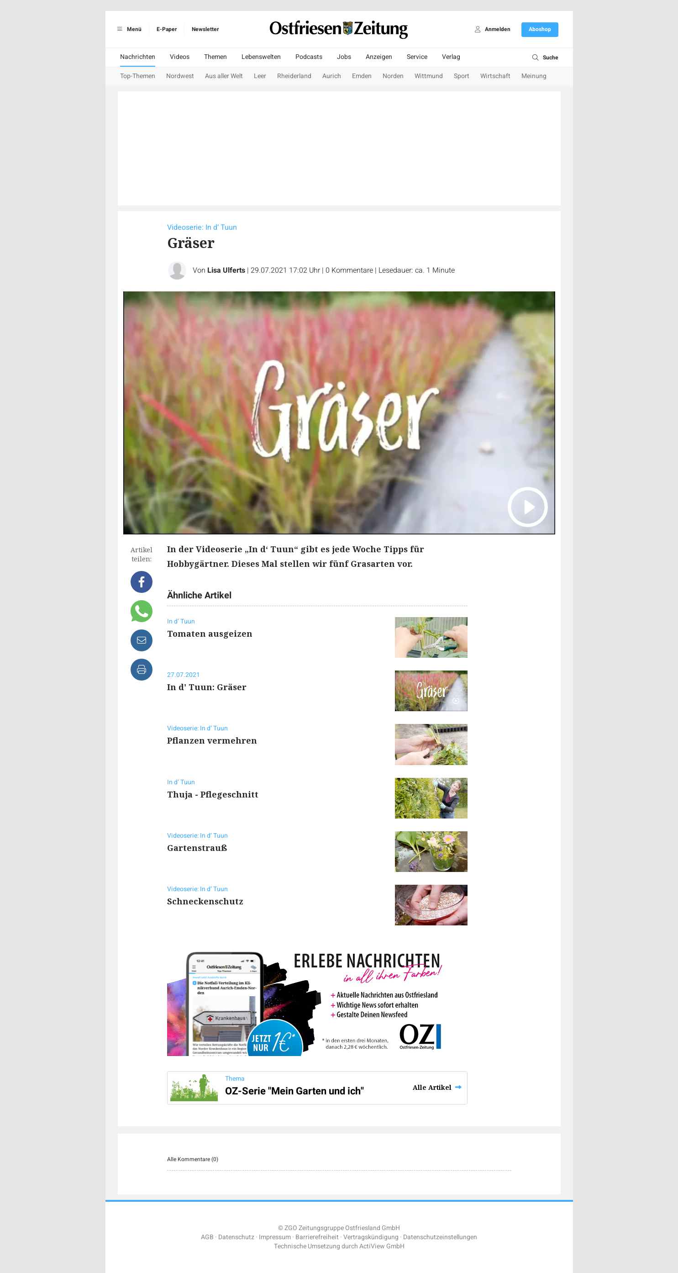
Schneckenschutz (205, 901)
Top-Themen (137, 76)
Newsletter (205, 29)
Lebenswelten (261, 57)
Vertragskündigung (371, 1237)
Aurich (331, 76)
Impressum (275, 1237)
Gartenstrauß (197, 847)
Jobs (344, 57)
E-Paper (167, 29)
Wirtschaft (495, 76)
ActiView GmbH (382, 1246)
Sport (461, 76)
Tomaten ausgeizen (209, 633)
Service (417, 57)
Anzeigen (379, 57)
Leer (260, 76)
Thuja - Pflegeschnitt (212, 794)
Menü (128, 29)
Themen (215, 57)
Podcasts (308, 57)
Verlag (451, 57)
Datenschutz (236, 1237)
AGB (207, 1237)
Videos (179, 57)
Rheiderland (294, 76)
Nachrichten (137, 57)
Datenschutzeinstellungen (440, 1237)
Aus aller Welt (224, 76)
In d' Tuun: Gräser (207, 686)
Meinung (534, 76)
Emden (362, 76)
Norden (393, 76)
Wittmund (429, 76)
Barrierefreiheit (317, 1237)
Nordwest (180, 76)
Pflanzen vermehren (212, 740)
